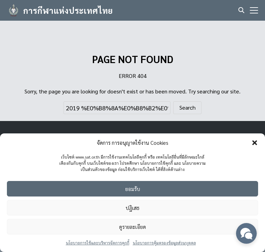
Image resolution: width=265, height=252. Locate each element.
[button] (254, 142)
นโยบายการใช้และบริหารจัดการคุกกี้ (97, 242)
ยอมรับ (132, 188)
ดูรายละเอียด (132, 226)
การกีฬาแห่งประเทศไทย (68, 10)
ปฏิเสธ (132, 207)
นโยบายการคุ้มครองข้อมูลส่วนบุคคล (164, 242)
